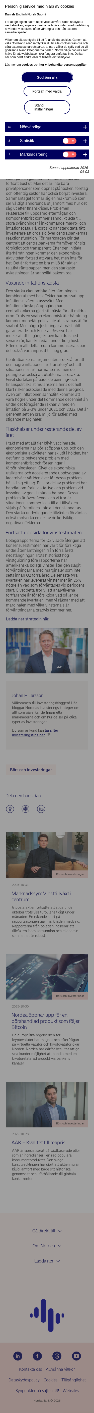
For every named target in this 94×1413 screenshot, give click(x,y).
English (21, 14)
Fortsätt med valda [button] (47, 91)
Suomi (41, 14)
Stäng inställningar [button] (44, 107)
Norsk (32, 14)
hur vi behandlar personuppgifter (63, 64)
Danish (10, 14)
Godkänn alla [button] (47, 77)
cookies (28, 64)
